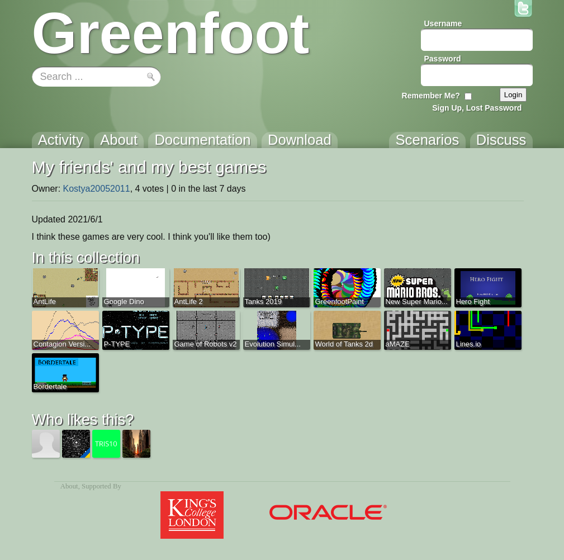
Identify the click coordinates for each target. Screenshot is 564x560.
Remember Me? (431, 95)
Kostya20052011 (96, 188)
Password (442, 58)
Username (443, 23)
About (69, 486)
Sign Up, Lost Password (477, 107)
